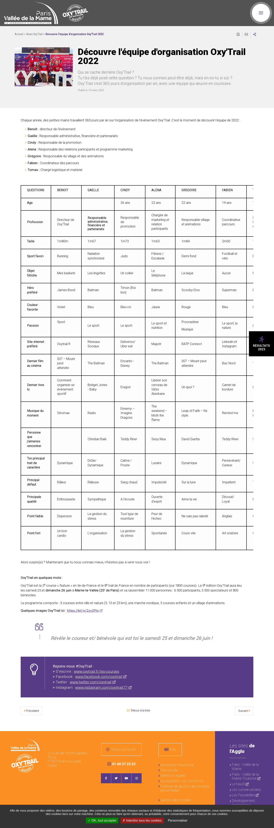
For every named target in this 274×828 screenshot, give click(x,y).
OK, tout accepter (102, 820)
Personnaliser (178, 820)
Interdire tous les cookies (142, 820)
